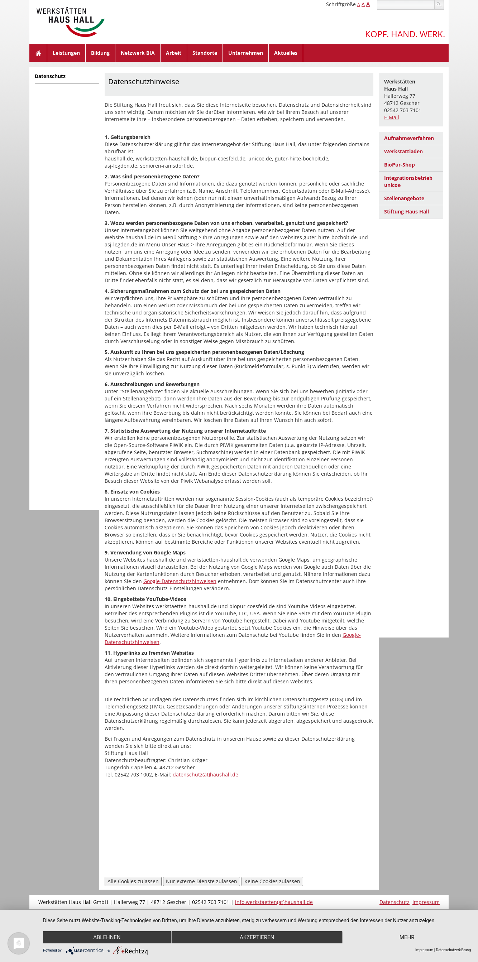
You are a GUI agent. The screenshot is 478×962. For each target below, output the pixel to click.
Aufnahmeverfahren (409, 138)
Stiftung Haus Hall (406, 211)
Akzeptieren (257, 937)
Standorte (204, 52)
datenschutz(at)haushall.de (205, 774)
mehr (407, 937)
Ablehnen (106, 937)
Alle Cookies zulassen (133, 881)
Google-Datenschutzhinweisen (179, 581)
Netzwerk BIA (138, 52)
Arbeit (173, 52)
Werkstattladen (403, 151)
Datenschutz (50, 76)
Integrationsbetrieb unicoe (408, 181)
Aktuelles (285, 52)
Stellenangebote (404, 198)
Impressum (426, 902)
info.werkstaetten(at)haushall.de (274, 902)
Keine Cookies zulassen (272, 881)
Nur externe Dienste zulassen (201, 881)
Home (38, 53)
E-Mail (391, 117)
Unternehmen (245, 52)
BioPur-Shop (399, 164)
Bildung (100, 52)
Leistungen (66, 52)
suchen (439, 5)
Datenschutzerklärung (453, 950)
